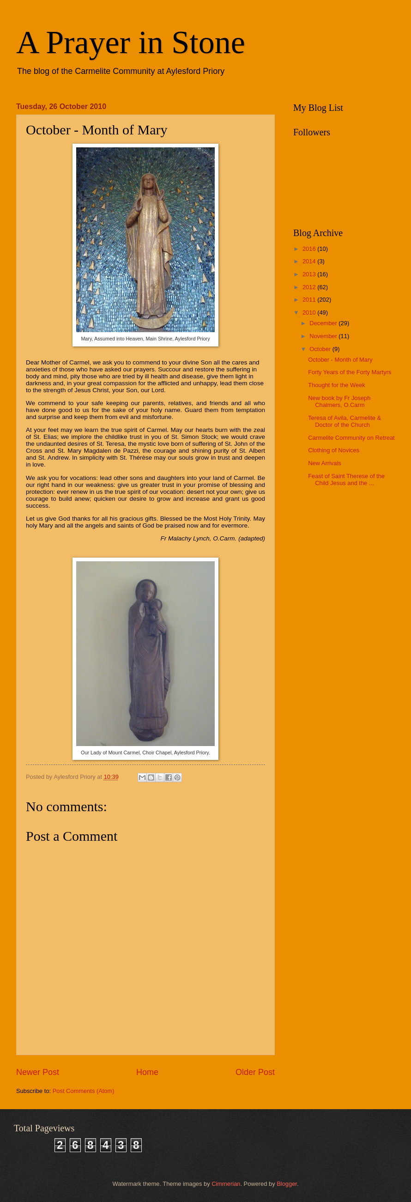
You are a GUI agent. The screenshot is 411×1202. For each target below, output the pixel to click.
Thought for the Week (336, 385)
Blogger (287, 1183)
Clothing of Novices (333, 450)
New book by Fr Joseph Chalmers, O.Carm (339, 401)
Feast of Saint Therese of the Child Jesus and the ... (346, 479)
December (323, 323)
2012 (309, 287)
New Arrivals (324, 463)
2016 (309, 248)
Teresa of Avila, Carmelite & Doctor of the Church (344, 421)
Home (147, 1072)
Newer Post (37, 1072)
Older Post (255, 1072)
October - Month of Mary (340, 359)
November (323, 336)
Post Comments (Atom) (84, 1090)
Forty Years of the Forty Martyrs (349, 372)
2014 (309, 261)
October (320, 349)
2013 (309, 274)
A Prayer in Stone (130, 42)
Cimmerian (226, 1183)
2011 (309, 299)
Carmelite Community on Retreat (351, 437)
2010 (309, 312)
